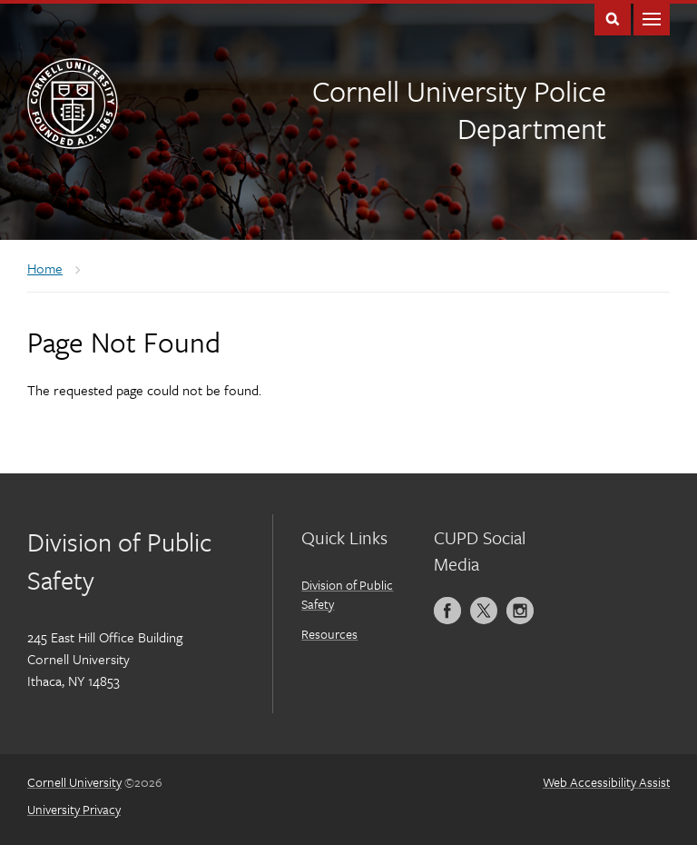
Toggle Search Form (612, 17)
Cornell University (74, 781)
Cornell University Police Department (459, 109)
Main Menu (651, 17)
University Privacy (74, 809)
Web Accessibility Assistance (620, 781)
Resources (329, 633)
